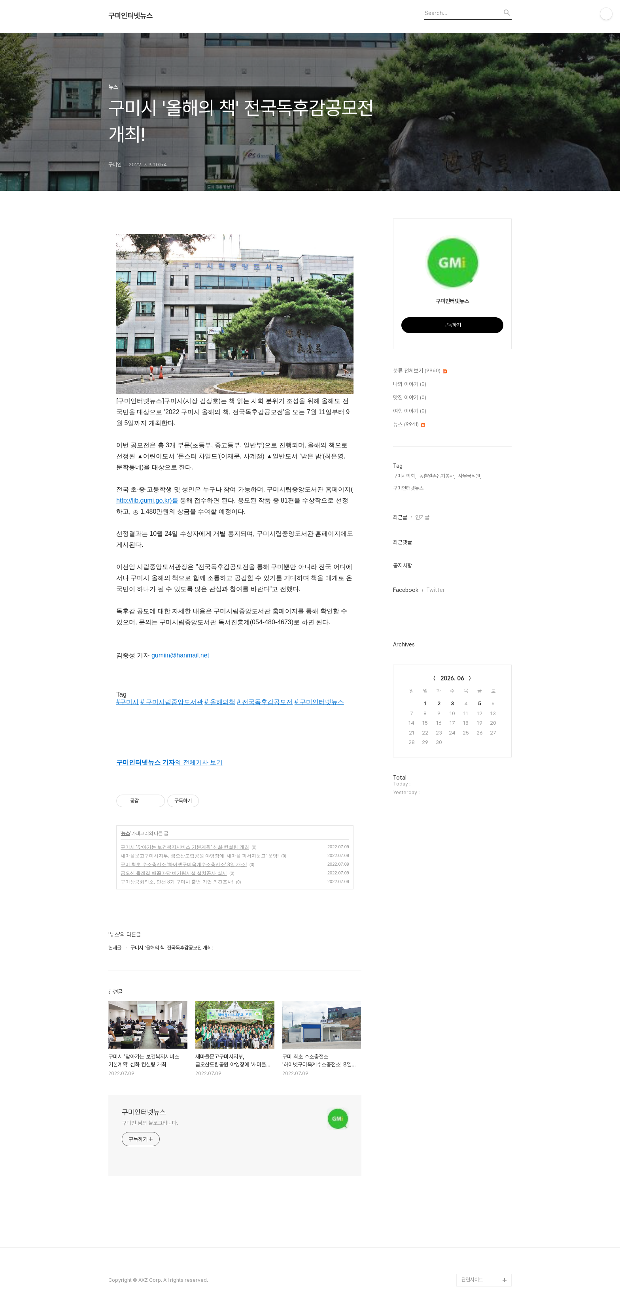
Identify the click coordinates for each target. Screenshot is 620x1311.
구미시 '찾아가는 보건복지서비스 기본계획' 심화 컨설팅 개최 (185, 847)
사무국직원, (469, 476)
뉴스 (125, 833)
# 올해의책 (219, 702)
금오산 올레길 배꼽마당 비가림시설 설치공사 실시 (174, 873)
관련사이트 (472, 1280)
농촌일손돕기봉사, (437, 476)
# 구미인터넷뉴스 (319, 702)
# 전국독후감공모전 (265, 702)
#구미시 (127, 702)
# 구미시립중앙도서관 (171, 702)
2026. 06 (452, 678)
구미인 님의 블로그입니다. (150, 1123)
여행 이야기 (409, 411)
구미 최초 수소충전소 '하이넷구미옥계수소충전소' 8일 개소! (184, 864)
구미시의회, (404, 476)
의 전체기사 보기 (169, 762)
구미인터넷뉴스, (409, 488)
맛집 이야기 (409, 398)
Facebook (405, 590)
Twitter (435, 590)
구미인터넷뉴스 (130, 16)
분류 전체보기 (420, 371)
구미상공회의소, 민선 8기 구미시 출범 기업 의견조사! (177, 882)
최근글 (400, 517)
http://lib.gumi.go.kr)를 (147, 500)
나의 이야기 (409, 384)
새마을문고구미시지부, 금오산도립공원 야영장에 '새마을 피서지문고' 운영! (200, 856)
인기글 (422, 517)
